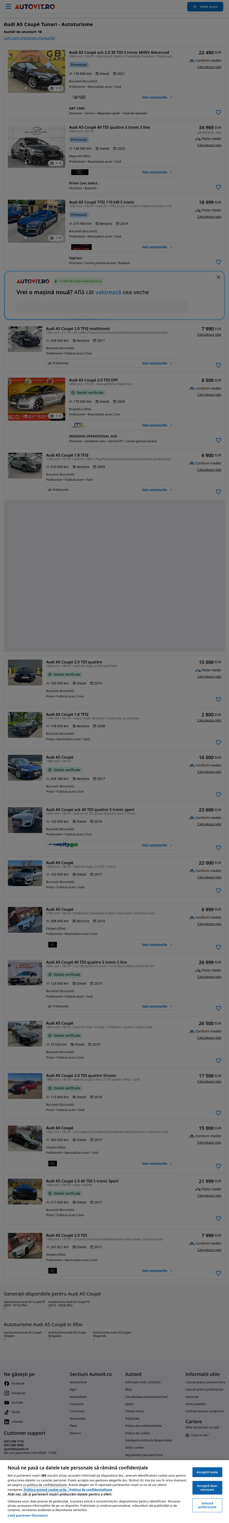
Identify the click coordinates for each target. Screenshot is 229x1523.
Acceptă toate (207, 1472)
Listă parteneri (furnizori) (28, 1515)
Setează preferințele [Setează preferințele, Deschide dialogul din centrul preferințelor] (207, 1505)
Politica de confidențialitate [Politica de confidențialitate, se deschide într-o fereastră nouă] (90, 1489)
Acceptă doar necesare (207, 1488)
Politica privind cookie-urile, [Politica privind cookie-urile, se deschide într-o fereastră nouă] (46, 1489)
